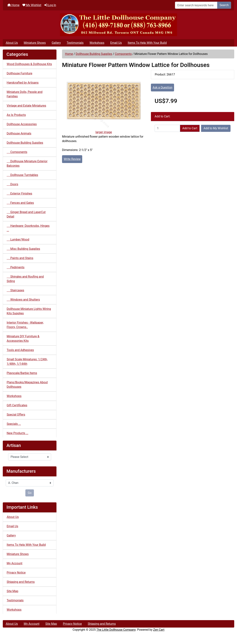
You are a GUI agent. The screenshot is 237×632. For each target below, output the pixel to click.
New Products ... (17, 433)
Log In (50, 5)
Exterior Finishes (19, 193)
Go (29, 493)
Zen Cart (158, 629)
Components (123, 54)
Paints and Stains (20, 258)
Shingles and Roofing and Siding (25, 279)
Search (224, 5)
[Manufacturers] (30, 482)
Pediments (15, 267)
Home (13, 5)
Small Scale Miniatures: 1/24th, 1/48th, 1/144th (27, 362)
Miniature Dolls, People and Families (24, 94)
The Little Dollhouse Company (116, 629)
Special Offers (16, 414)
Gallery (56, 43)
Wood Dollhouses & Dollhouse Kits (29, 64)
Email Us (116, 43)
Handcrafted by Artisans (23, 82)
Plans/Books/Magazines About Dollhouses (27, 385)
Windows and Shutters (23, 299)
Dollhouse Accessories (22, 124)
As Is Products (16, 115)
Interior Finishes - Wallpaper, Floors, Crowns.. (25, 325)
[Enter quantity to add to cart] (167, 128)
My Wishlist (31, 5)
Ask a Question (162, 87)
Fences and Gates (20, 203)
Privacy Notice (16, 572)
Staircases (15, 290)
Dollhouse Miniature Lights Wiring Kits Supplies (29, 311)
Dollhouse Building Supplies (94, 54)
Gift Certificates (17, 405)
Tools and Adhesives (20, 350)
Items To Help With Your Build (147, 43)
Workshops (96, 43)
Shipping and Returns (21, 582)
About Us (12, 43)
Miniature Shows (35, 43)
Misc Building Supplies (23, 249)
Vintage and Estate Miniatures (26, 105)
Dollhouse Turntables (22, 175)
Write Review (72, 159)
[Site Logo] (118, 24)
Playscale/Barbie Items (22, 373)
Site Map (12, 591)
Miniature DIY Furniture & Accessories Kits (23, 339)
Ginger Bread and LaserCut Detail (26, 214)
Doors (12, 184)
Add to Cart (189, 128)
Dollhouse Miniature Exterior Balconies (27, 163)
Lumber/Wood (18, 239)
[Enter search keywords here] (196, 5)
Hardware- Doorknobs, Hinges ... (28, 228)
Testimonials (75, 43)
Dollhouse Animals (19, 133)
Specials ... (14, 424)
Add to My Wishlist (215, 128)
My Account (14, 563)
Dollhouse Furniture (19, 73)
